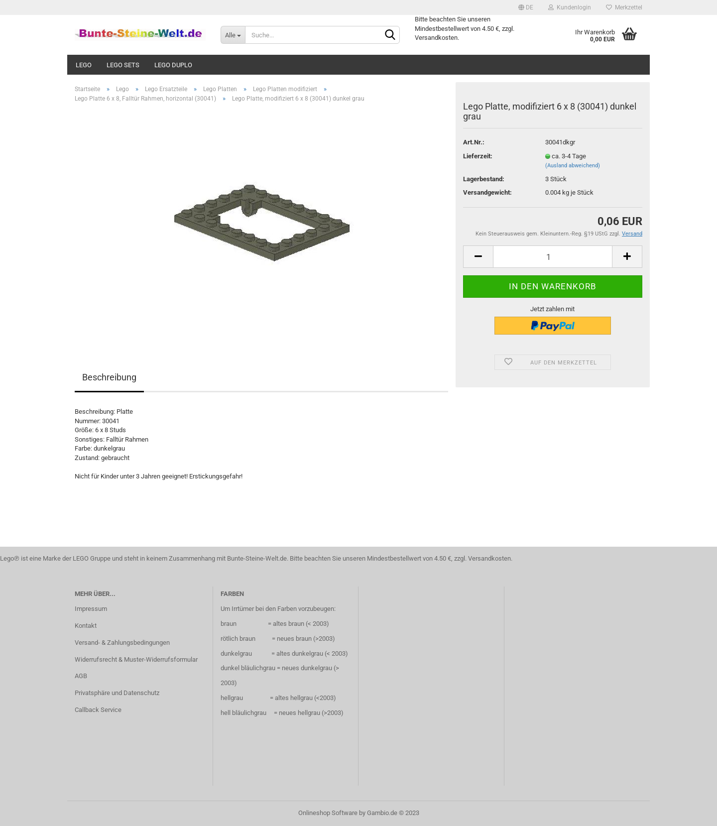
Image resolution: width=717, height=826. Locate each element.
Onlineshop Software (328, 813)
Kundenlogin (569, 7)
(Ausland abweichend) (572, 165)
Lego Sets (123, 65)
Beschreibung (109, 377)
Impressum (91, 608)
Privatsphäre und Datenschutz (117, 693)
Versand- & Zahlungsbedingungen (122, 642)
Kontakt (86, 625)
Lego (84, 65)
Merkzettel (624, 7)
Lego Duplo (173, 65)
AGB (81, 676)
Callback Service (98, 709)
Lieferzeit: (477, 156)
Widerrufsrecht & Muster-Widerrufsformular (136, 659)
